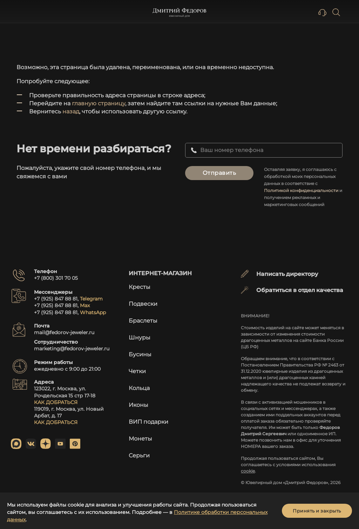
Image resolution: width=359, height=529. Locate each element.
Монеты (140, 438)
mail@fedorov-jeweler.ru (64, 332)
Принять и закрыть (317, 511)
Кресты (139, 287)
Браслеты (143, 320)
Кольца (139, 388)
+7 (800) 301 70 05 (56, 278)
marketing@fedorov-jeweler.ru (71, 348)
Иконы (138, 405)
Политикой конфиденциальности (301, 190)
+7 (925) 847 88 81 (55, 299)
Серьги (139, 455)
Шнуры (139, 337)
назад (70, 111)
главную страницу (98, 103)
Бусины (140, 354)
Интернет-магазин (160, 273)
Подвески (143, 303)
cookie (248, 471)
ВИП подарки (148, 421)
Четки (137, 371)
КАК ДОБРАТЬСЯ (55, 402)
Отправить (219, 173)
